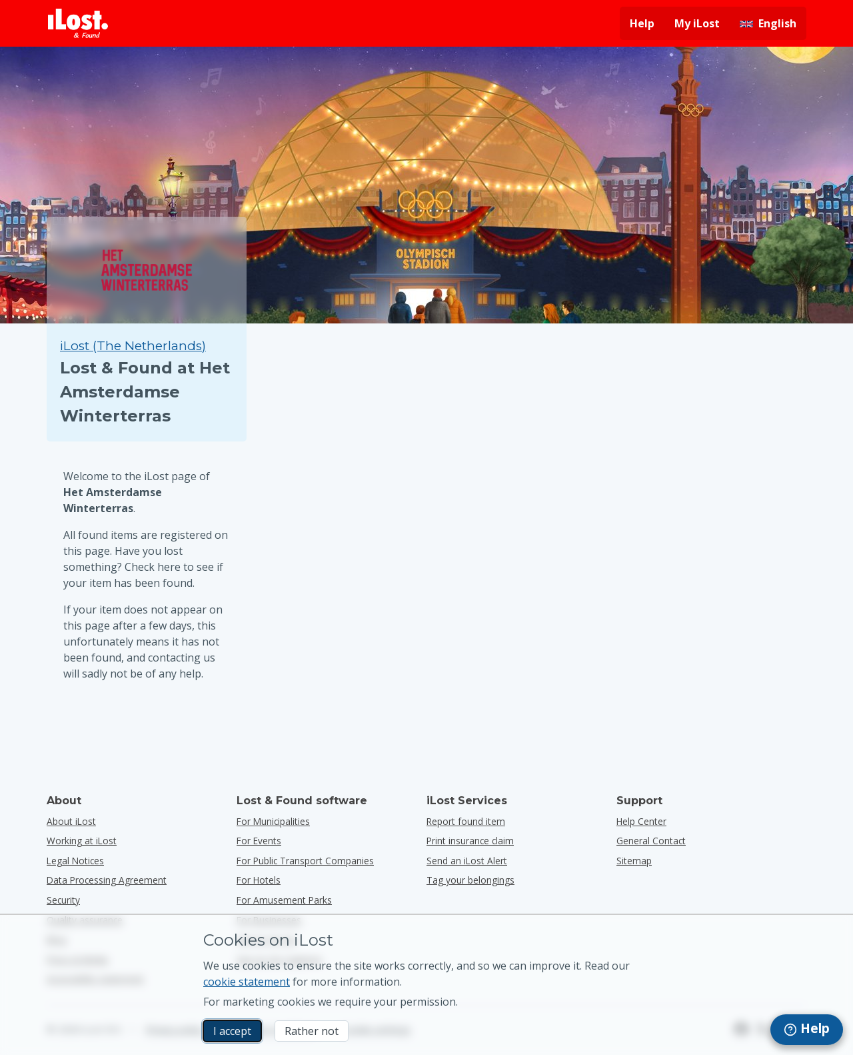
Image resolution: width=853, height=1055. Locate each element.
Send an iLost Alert (466, 860)
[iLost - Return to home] (78, 23)
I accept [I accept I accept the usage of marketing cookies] (232, 1031)
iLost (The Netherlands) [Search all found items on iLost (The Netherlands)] (133, 345)
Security (63, 900)
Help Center (641, 821)
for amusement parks (284, 900)
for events (259, 840)
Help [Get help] (642, 23)
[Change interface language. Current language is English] (768, 23)
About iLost (71, 821)
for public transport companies (305, 860)
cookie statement (246, 981)
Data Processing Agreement (107, 880)
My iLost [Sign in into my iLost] (697, 23)
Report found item (465, 821)
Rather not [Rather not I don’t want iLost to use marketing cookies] (312, 1031)
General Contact (651, 840)
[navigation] (806, 1029)
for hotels (259, 880)
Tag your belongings (470, 880)
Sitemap (634, 860)
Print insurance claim (470, 840)
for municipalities (273, 821)
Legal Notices (75, 860)
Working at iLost (82, 840)
